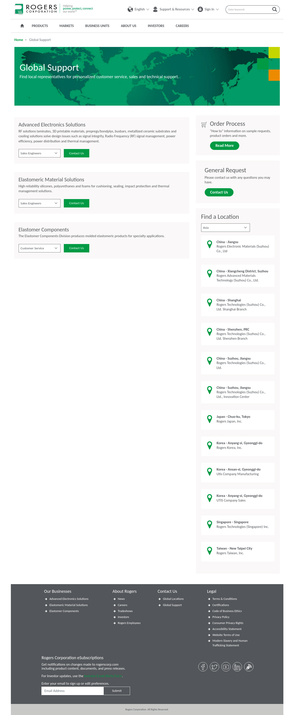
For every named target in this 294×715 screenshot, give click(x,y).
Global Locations (173, 599)
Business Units (97, 26)
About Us (128, 26)
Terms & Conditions (224, 599)
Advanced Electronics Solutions (68, 599)
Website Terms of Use (226, 635)
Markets (66, 26)
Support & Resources (173, 9)
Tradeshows (125, 611)
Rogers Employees (129, 623)
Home (18, 40)
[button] (39, 153)
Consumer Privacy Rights (227, 623)
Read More (225, 145)
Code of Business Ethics (227, 611)
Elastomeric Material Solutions (68, 605)
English (138, 9)
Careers (182, 26)
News (121, 599)
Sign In (208, 9)
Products (40, 26)
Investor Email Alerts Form (103, 676)
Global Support (172, 605)
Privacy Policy (221, 617)
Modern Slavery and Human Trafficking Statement (230, 643)
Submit (117, 691)
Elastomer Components (64, 611)
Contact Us (76, 153)
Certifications (220, 605)
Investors (156, 26)
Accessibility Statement (226, 629)
